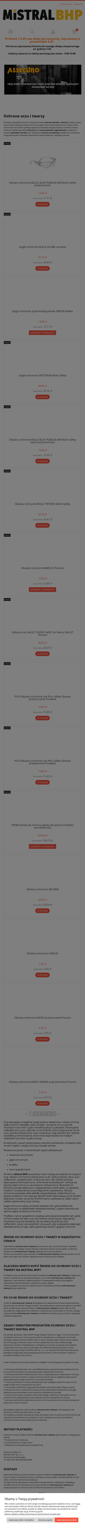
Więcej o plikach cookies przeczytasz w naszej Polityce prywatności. (33, 1514)
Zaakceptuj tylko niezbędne (21, 1520)
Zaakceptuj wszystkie (66, 1520)
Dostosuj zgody (45, 1520)
